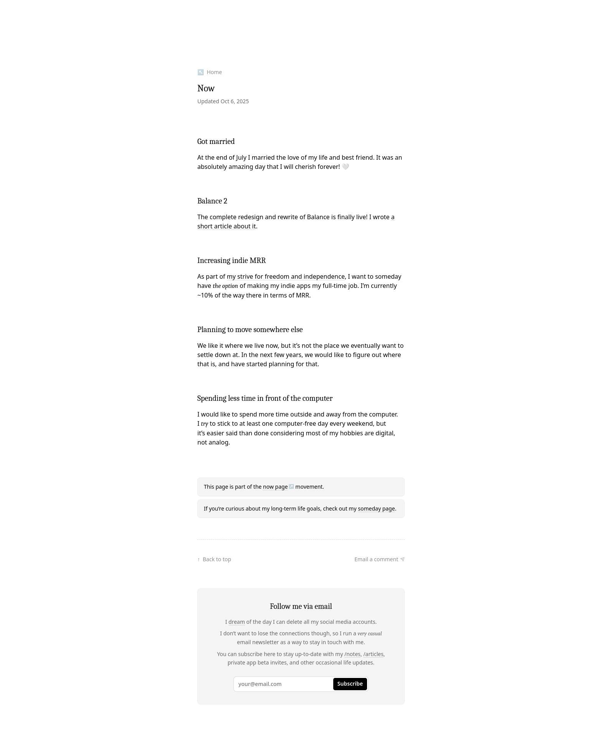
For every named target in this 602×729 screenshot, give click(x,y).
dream (236, 621)
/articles (373, 654)
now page (275, 486)
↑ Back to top (214, 559)
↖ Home (209, 72)
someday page (376, 508)
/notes (352, 654)
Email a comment (376, 559)
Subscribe (350, 683)
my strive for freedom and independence (286, 276)
